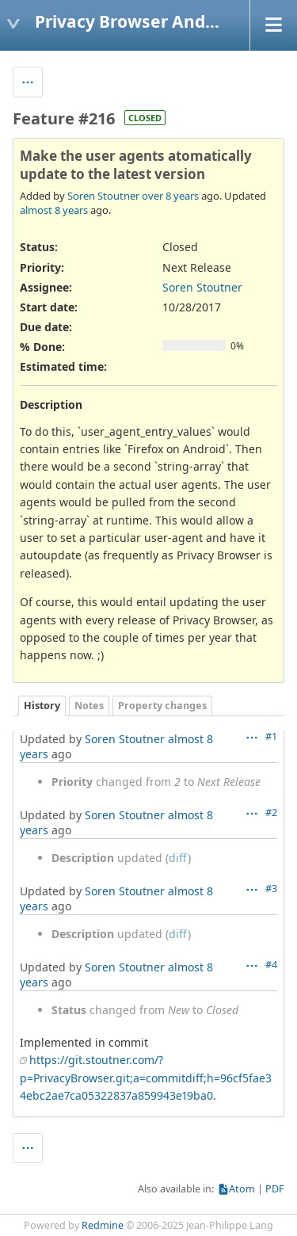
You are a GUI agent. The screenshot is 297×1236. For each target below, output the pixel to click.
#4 (271, 964)
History (42, 705)
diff (178, 857)
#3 (271, 888)
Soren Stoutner (103, 196)
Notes (89, 705)
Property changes (162, 705)
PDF (274, 1189)
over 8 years (170, 196)
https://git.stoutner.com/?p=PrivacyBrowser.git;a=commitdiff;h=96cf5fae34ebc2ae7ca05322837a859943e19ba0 (146, 1077)
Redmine (103, 1225)
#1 (271, 736)
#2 (271, 812)
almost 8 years (54, 210)
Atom (242, 1189)
